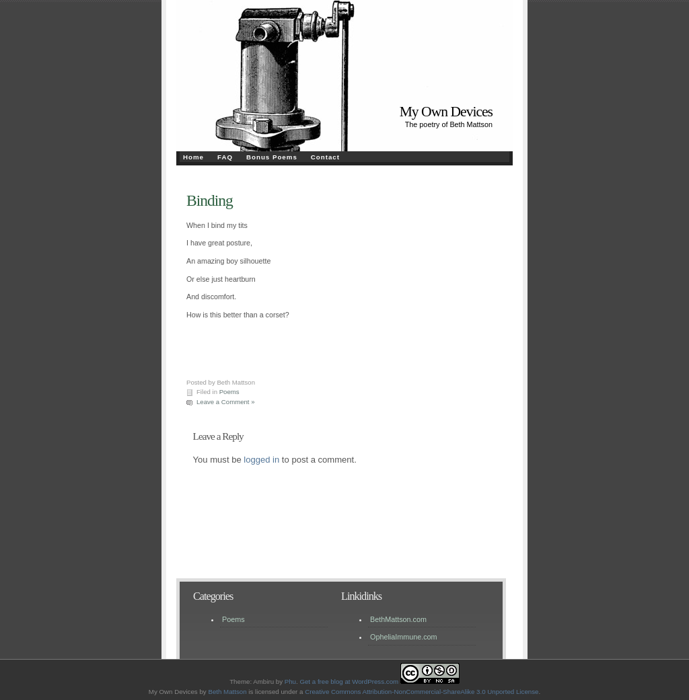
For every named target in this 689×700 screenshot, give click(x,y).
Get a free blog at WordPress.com (348, 681)
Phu (290, 681)
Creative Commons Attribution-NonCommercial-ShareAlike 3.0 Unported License (421, 691)
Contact (325, 157)
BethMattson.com (398, 619)
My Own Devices (446, 112)
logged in (261, 460)
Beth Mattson (227, 691)
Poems (229, 391)
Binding (209, 200)
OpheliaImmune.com (403, 637)
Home (193, 157)
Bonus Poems (271, 157)
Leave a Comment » (225, 401)
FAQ (225, 157)
